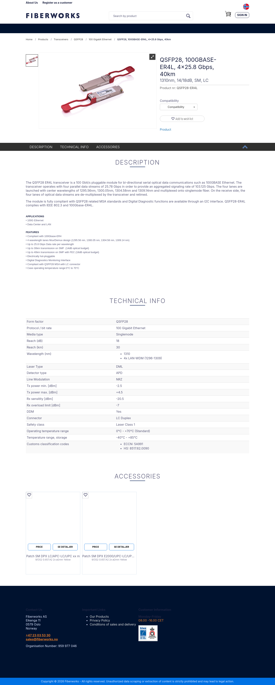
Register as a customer (57, 2)
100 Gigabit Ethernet (100, 39)
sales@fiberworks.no (42, 639)
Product (165, 129)
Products (43, 39)
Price (39, 546)
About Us (32, 2)
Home (29, 39)
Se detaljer (65, 546)
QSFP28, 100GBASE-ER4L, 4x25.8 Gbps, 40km (144, 39)
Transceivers (61, 39)
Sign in (242, 15)
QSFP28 (78, 39)
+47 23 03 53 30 (38, 635)
